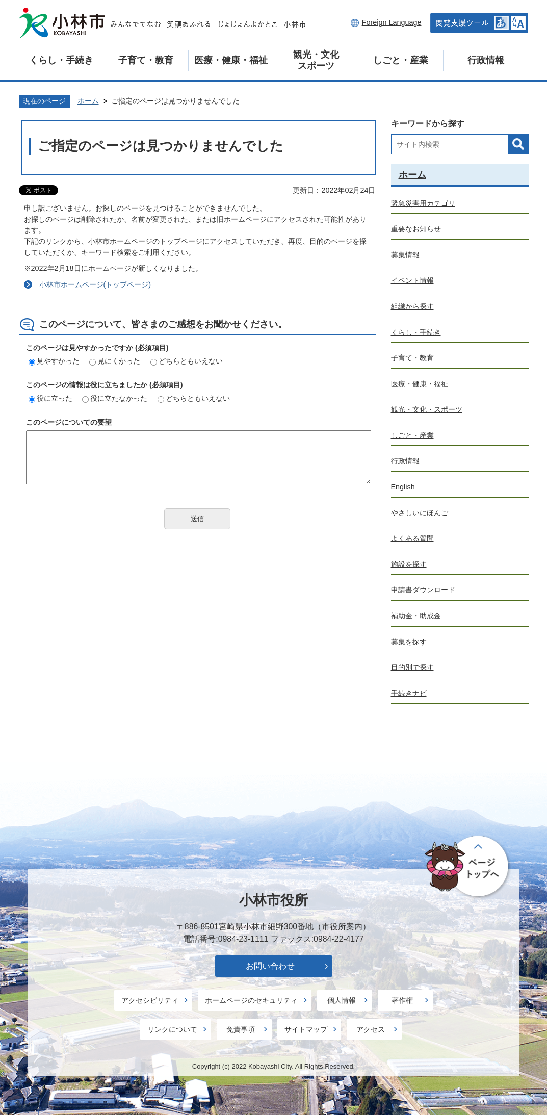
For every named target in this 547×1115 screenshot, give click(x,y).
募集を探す (409, 642)
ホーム (88, 101)
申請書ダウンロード (423, 590)
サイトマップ (305, 1029)
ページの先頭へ (468, 867)
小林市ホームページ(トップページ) (95, 284)
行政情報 (485, 60)
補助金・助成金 (416, 616)
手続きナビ (409, 693)
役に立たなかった (114, 398)
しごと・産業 (400, 60)
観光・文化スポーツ (316, 60)
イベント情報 (412, 280)
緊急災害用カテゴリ (423, 203)
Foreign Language (392, 22)
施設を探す (409, 564)
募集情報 (405, 255)
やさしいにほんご (419, 513)
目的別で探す (412, 667)
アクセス (370, 1029)
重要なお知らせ (416, 229)
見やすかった (54, 361)
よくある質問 (412, 538)
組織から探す (412, 306)
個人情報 (341, 1000)
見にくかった (114, 361)
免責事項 (240, 1029)
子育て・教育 (145, 60)
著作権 (402, 1000)
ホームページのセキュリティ (251, 1000)
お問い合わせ (270, 966)
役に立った (50, 398)
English (403, 487)
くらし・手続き (61, 60)
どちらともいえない (186, 361)
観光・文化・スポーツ (426, 409)
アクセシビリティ (149, 1000)
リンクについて (172, 1029)
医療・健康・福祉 (231, 60)
